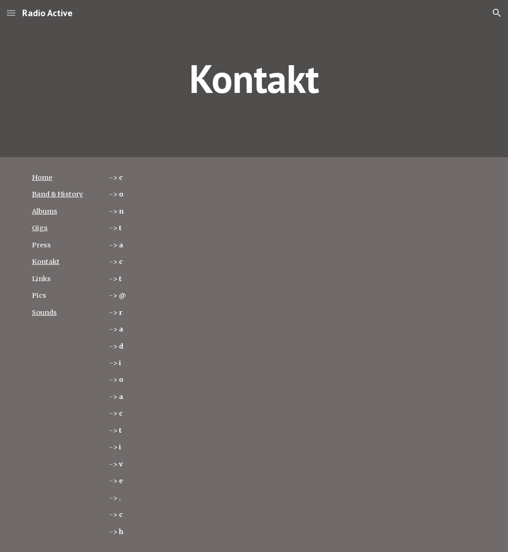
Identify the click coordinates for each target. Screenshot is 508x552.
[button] (11, 12)
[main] (254, 78)
